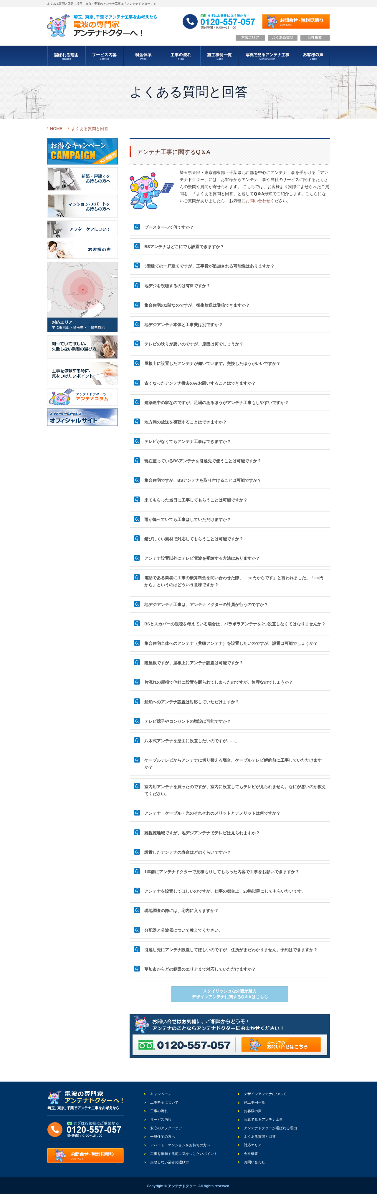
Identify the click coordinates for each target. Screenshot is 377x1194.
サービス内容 (160, 1119)
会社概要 (251, 1154)
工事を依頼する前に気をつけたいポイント (183, 1154)
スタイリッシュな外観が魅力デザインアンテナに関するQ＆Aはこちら (230, 994)
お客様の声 (253, 1111)
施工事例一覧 (254, 1102)
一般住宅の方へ (162, 1137)
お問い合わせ (258, 200)
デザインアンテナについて (265, 1094)
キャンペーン (160, 1094)
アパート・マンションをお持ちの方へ (180, 1145)
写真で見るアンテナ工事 (263, 1119)
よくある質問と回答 (89, 128)
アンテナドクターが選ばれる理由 (270, 1128)
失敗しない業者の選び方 (169, 1162)
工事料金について (164, 1102)
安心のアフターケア (166, 1128)
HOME (56, 128)
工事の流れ (159, 1111)
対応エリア (253, 1145)
